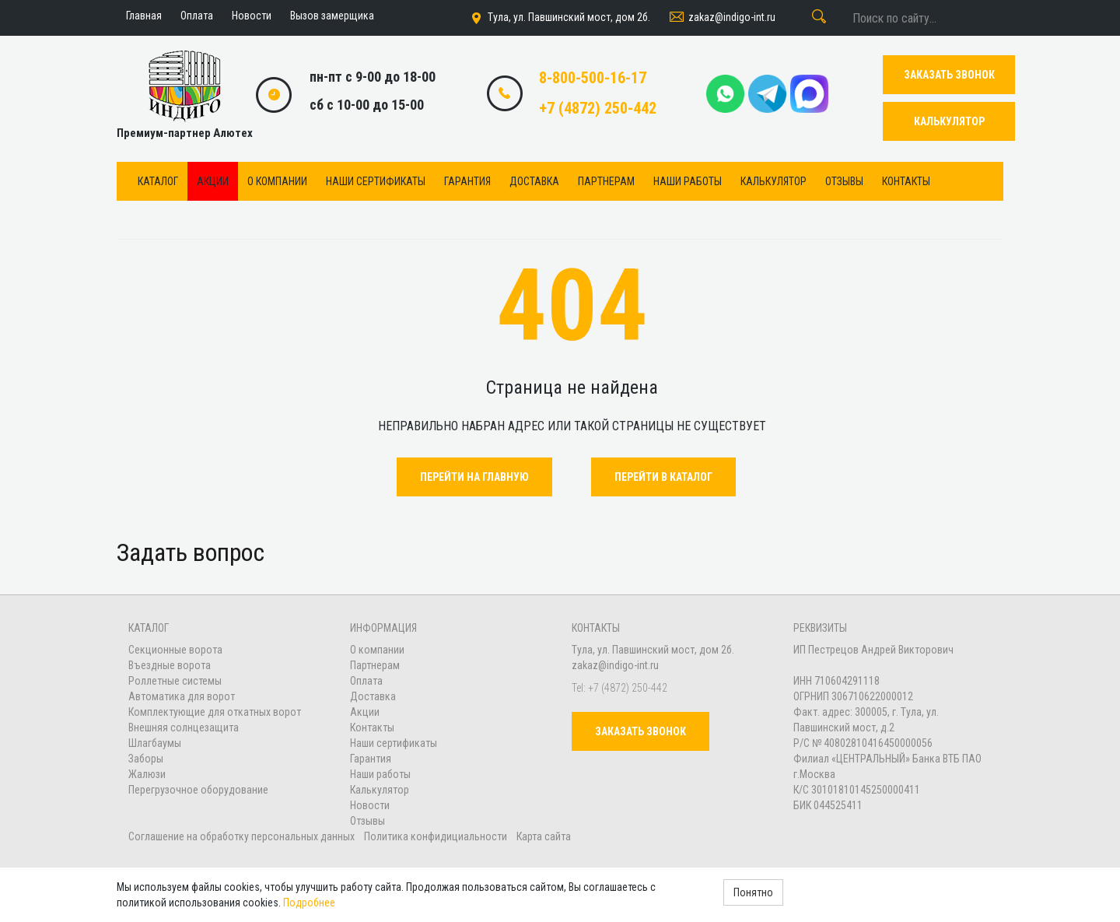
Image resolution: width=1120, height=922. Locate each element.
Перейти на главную (474, 477)
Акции (213, 181)
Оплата (366, 681)
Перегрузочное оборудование (198, 790)
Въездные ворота (169, 665)
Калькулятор (773, 181)
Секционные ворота (175, 649)
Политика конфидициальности (435, 836)
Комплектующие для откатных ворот (214, 712)
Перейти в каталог (663, 477)
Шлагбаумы (154, 743)
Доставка (534, 181)
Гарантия (467, 181)
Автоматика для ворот (181, 696)
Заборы (145, 758)
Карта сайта (543, 836)
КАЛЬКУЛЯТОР (949, 121)
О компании (277, 181)
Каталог (158, 181)
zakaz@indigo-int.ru (721, 18)
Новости (370, 805)
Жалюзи (147, 774)
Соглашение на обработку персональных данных (242, 836)
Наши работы (687, 181)
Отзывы (844, 181)
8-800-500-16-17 (592, 77)
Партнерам (606, 181)
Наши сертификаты (375, 181)
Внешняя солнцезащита (183, 727)
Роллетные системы (175, 681)
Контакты (906, 181)
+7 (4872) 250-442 (597, 108)
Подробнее (309, 902)
